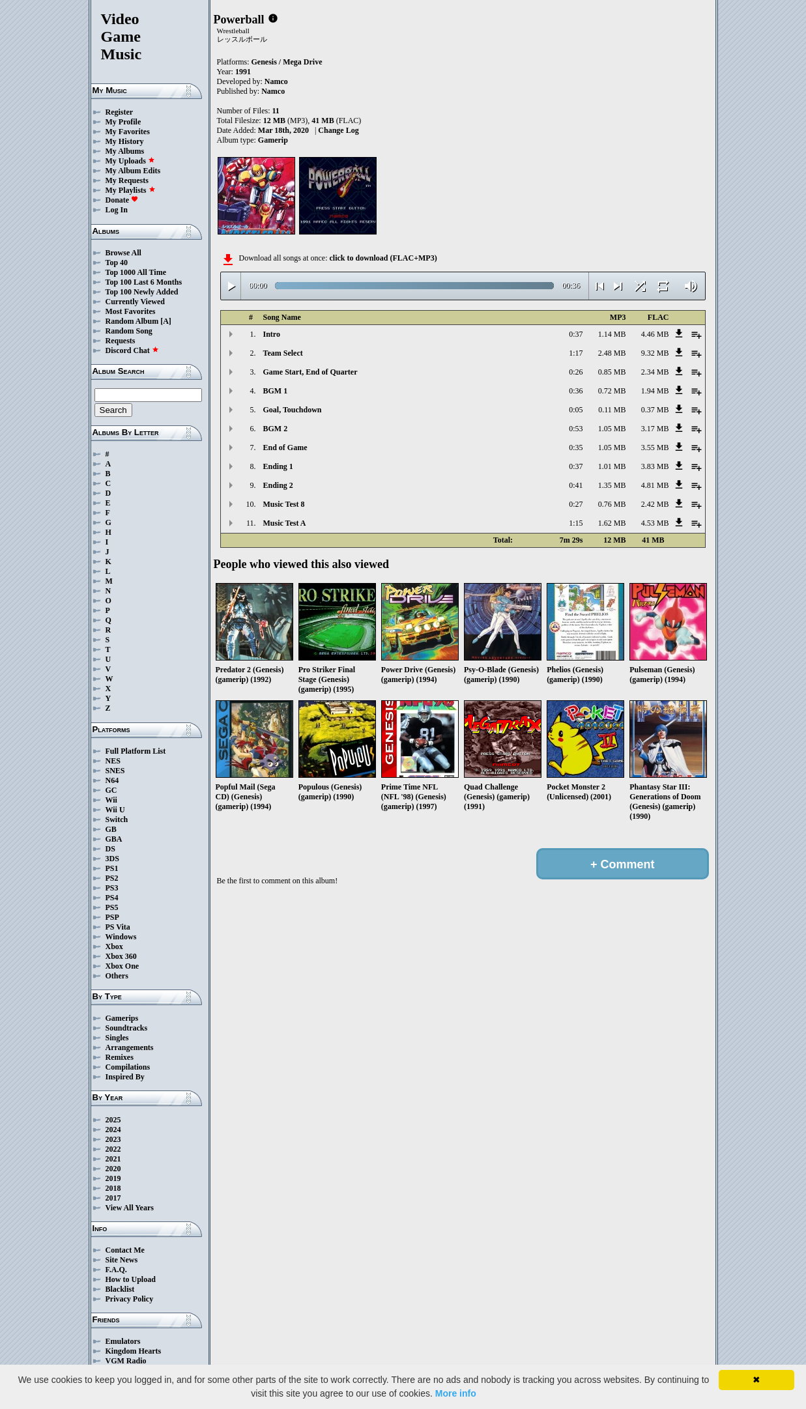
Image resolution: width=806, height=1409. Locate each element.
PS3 (112, 887)
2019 (113, 1178)
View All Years (130, 1207)
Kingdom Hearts (134, 1351)
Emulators (123, 1341)
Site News (122, 1259)
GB (111, 829)
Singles (117, 1037)
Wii (111, 799)
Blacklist (120, 1289)
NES (113, 760)
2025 (113, 1119)
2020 (113, 1168)
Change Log (338, 130)
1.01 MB (612, 466)
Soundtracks (127, 1027)
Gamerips (122, 1018)
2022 (113, 1149)
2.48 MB (612, 353)
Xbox (114, 946)
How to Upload (131, 1279)
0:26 (576, 372)
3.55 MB (655, 447)
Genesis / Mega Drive (287, 61)
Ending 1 (278, 466)
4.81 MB (655, 485)
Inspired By (125, 1076)
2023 (113, 1139)
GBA (114, 839)
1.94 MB (655, 390)
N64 (112, 780)
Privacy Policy (130, 1298)
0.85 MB (612, 372)
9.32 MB (655, 353)
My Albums (125, 151)
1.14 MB (612, 334)
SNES (115, 770)
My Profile (123, 121)
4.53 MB (655, 523)
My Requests (127, 180)
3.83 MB (655, 466)
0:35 (576, 447)
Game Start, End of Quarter (310, 372)
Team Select (283, 353)
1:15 (576, 523)
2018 (113, 1188)
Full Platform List (136, 751)
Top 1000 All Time (136, 272)
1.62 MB (612, 523)
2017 (113, 1198)
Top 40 (117, 262)
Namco (276, 81)
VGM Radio (126, 1360)
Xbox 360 (121, 956)
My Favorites (128, 131)
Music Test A (284, 523)
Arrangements (130, 1047)
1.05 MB (612, 428)
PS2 (112, 878)
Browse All (123, 252)
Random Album (132, 321)
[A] (165, 321)
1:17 (576, 353)
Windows (121, 936)
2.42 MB (655, 504)
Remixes (120, 1057)
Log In (117, 209)
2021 (113, 1158)
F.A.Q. (116, 1269)
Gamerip (273, 140)
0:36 (576, 390)
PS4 (112, 897)
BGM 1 (275, 390)
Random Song (129, 330)
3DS (112, 858)
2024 (113, 1129)
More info (455, 1393)
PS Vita (118, 927)
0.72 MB (612, 390)
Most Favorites (131, 311)
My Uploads (130, 160)
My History (125, 141)
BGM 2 (275, 428)
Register (120, 112)
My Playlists (131, 190)
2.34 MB (655, 372)
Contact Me (125, 1250)
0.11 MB (612, 409)
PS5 (112, 907)
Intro (271, 334)
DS (110, 848)
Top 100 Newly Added (142, 291)
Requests (121, 340)
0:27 (576, 504)
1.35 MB (612, 485)
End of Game (285, 447)
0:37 (576, 334)
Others (117, 975)
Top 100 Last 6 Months (144, 282)
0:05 (576, 409)
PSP (112, 917)
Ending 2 (278, 485)
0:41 (576, 485)
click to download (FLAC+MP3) (383, 258)
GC (111, 790)
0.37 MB (655, 409)
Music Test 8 (284, 504)
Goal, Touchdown (292, 409)
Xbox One (122, 966)
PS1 (112, 868)
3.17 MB (655, 428)
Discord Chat (132, 350)
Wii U (115, 809)
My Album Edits (133, 170)
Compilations (128, 1067)
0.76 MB (612, 504)
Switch (117, 819)
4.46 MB (655, 334)
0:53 (576, 428)
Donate (122, 200)
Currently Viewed (135, 301)
